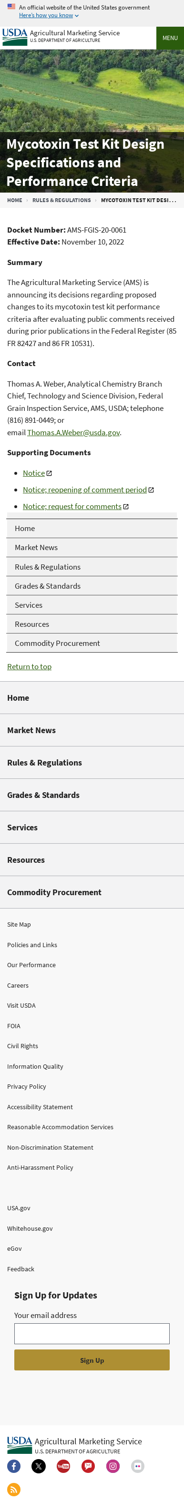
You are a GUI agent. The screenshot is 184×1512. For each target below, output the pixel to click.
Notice (34, 473)
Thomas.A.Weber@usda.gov (73, 432)
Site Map (19, 924)
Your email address (45, 1315)
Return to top (29, 666)
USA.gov (19, 1208)
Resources (26, 859)
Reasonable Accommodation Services (60, 1127)
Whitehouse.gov (30, 1228)
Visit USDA (21, 1005)
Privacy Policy (26, 1086)
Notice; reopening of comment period (85, 489)
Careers (18, 985)
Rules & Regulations (61, 200)
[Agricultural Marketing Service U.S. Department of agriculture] (61, 35)
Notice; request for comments (72, 506)
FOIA (13, 1026)
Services (22, 827)
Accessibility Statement (40, 1107)
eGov (14, 1248)
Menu (170, 38)
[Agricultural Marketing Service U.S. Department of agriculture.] (74, 1445)
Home (14, 200)
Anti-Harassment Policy (40, 1167)
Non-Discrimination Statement (50, 1147)
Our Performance (31, 964)
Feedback (20, 1269)
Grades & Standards (43, 794)
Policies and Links (32, 944)
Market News (31, 730)
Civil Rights (22, 1046)
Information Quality (35, 1066)
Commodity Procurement (54, 892)
